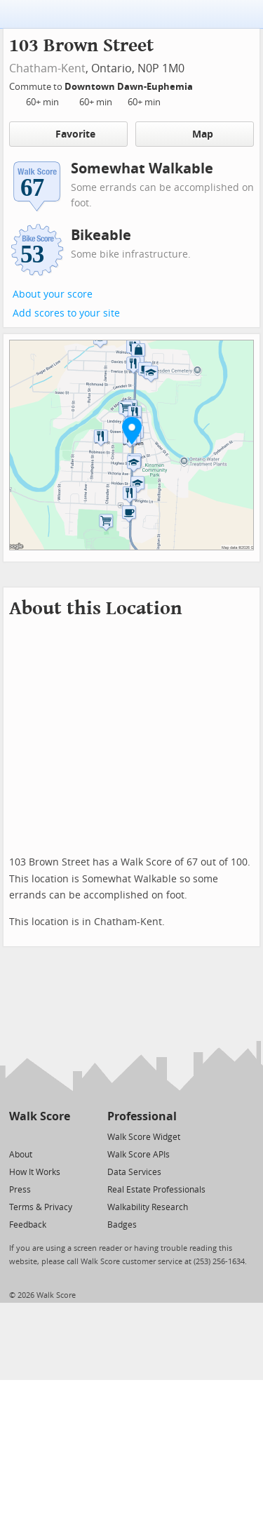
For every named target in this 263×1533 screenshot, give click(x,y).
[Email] (61, 1136)
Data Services (134, 1172)
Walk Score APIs (138, 1155)
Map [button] (194, 134)
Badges (122, 1225)
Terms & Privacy (40, 1207)
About (20, 1155)
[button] (131, 430)
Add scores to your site (66, 313)
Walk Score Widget (143, 1137)
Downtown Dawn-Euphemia (130, 86)
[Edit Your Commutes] (202, 84)
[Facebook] (39, 1136)
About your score (53, 294)
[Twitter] (17, 1136)
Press (20, 1190)
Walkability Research (147, 1207)
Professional (142, 1116)
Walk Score (39, 1116)
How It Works (34, 1172)
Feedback (27, 1225)
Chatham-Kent (47, 68)
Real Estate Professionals (156, 1190)
